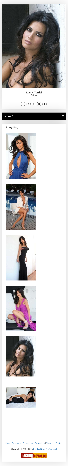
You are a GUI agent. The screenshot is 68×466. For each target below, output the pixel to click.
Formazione (28, 443)
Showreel (50, 443)
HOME (8, 116)
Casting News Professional (45, 449)
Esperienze (16, 443)
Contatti (59, 443)
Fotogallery (40, 443)
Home (7, 443)
